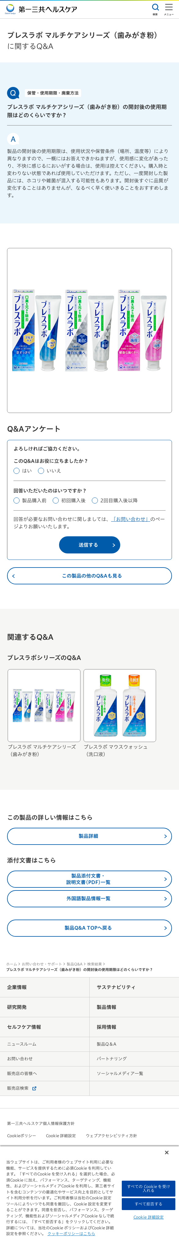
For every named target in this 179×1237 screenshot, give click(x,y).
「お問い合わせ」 (130, 519)
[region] (89, 1191)
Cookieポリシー (21, 1136)
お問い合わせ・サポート (42, 964)
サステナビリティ (116, 987)
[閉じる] (167, 1152)
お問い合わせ (20, 1059)
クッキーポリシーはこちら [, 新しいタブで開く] (71, 1234)
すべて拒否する (148, 1204)
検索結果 (94, 964)
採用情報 (106, 1027)
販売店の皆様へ (22, 1073)
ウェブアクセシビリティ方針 (111, 1136)
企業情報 (17, 987)
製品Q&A (75, 964)
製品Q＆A (106, 1044)
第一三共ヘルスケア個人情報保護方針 (41, 1124)
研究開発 (17, 1007)
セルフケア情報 (24, 1027)
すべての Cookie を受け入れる (148, 1189)
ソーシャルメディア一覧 (120, 1073)
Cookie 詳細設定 (61, 1136)
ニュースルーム (21, 1044)
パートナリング (112, 1059)
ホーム (11, 964)
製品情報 (106, 1007)
